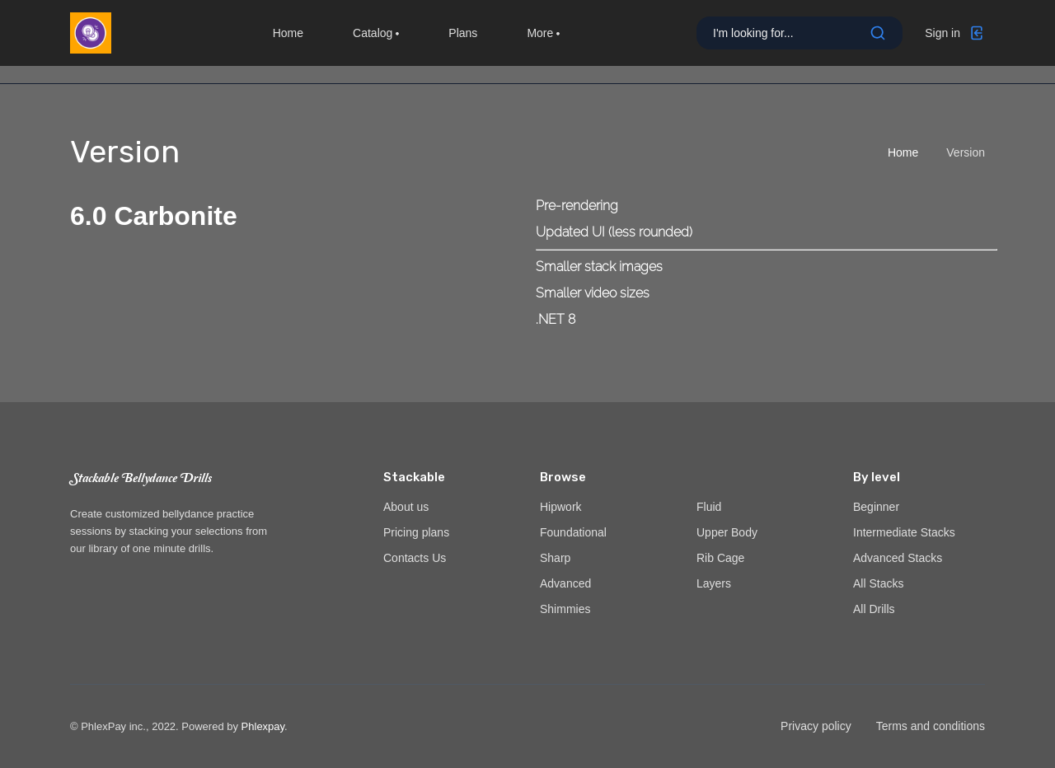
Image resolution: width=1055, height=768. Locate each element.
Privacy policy (816, 726)
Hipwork (561, 506)
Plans (462, 41)
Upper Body (726, 532)
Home (288, 41)
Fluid (708, 506)
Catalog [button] (376, 41)
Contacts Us (414, 557)
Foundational (573, 532)
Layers (713, 583)
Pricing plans (416, 532)
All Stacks (878, 583)
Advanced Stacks (897, 557)
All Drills (874, 609)
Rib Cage (720, 557)
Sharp (555, 557)
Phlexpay (263, 726)
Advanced (565, 583)
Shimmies (565, 609)
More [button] (543, 41)
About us (406, 506)
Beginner (876, 506)
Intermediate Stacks (904, 532)
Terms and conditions (930, 726)
